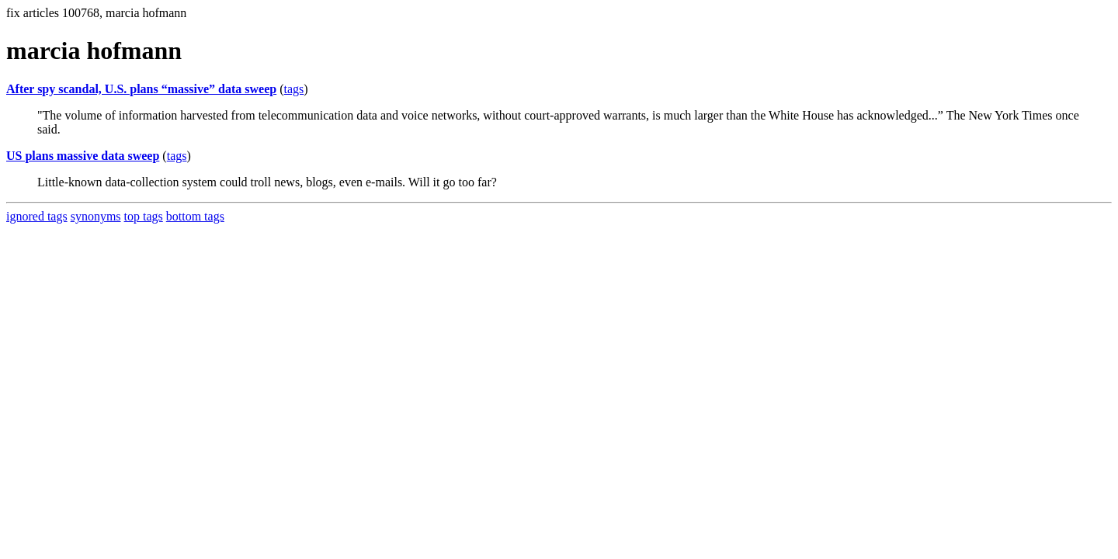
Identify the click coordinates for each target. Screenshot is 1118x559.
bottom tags (195, 216)
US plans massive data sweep (82, 155)
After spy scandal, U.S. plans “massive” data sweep (141, 88)
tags (294, 88)
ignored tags (37, 216)
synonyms (96, 216)
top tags (143, 216)
